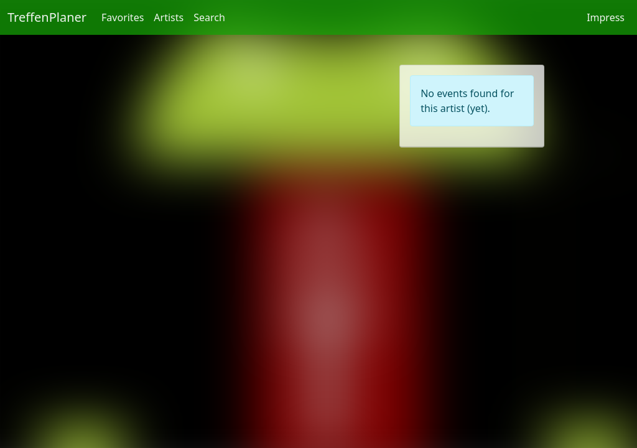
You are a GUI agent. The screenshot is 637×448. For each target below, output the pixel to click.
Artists (169, 17)
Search (209, 17)
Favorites (122, 17)
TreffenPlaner (46, 17)
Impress (606, 17)
